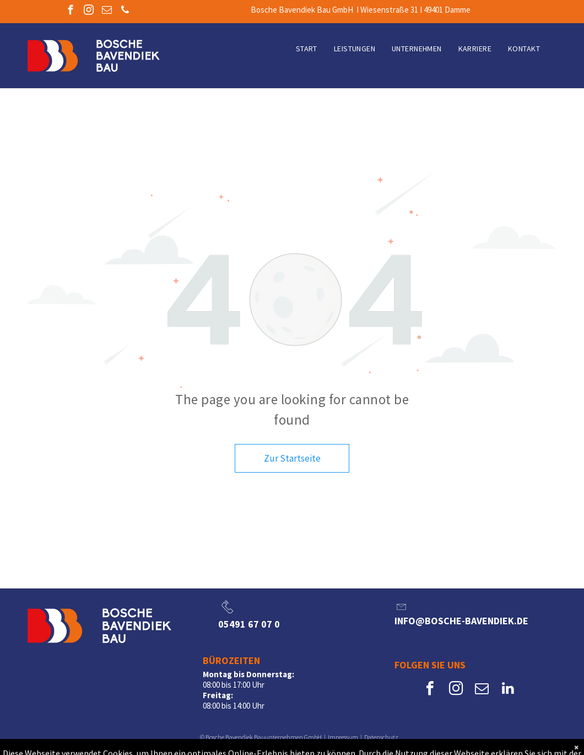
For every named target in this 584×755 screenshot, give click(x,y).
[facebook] (70, 11)
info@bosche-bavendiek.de (461, 620)
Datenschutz (381, 737)
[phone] (124, 11)
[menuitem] (307, 48)
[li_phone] (227, 613)
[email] (106, 11)
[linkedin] (508, 690)
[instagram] (88, 11)
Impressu (340, 737)
